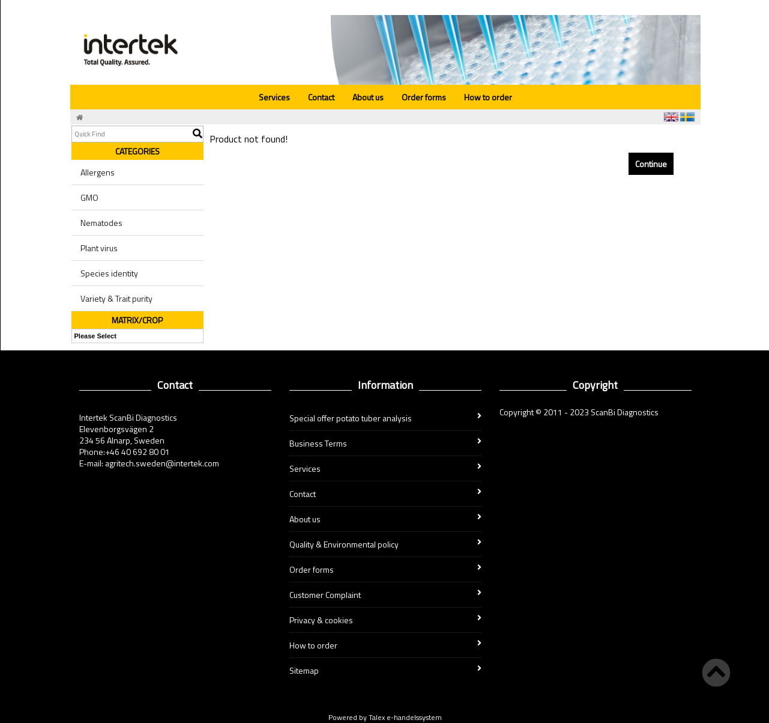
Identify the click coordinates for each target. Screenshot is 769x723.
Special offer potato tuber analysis (385, 418)
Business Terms (385, 443)
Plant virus (99, 248)
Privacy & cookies (385, 620)
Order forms (424, 97)
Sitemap (385, 670)
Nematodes (101, 222)
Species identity (109, 273)
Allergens (97, 172)
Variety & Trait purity (116, 298)
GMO (89, 197)
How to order (488, 97)
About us (368, 97)
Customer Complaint (385, 594)
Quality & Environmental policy (385, 544)
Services (274, 97)
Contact (321, 97)
